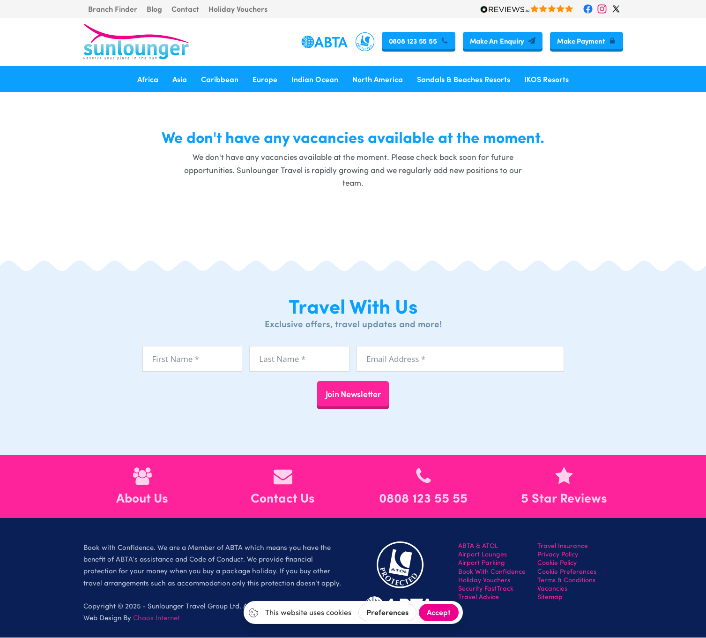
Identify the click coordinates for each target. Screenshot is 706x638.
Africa (147, 79)
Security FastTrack (485, 588)
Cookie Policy (557, 563)
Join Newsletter (353, 393)
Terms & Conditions (566, 580)
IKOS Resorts (546, 79)
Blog (154, 8)
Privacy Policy (557, 554)
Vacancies (552, 588)
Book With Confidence (492, 571)
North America (377, 79)
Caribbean (219, 79)
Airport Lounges (482, 554)
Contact (185, 8)
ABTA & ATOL (478, 545)
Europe (265, 79)
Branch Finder (112, 8)
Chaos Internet (156, 617)
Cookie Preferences (566, 571)
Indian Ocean (314, 79)
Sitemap (550, 597)
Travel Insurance (562, 545)
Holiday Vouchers (238, 8)
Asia (179, 79)
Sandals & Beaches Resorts (463, 79)
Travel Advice (478, 597)
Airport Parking (481, 563)
